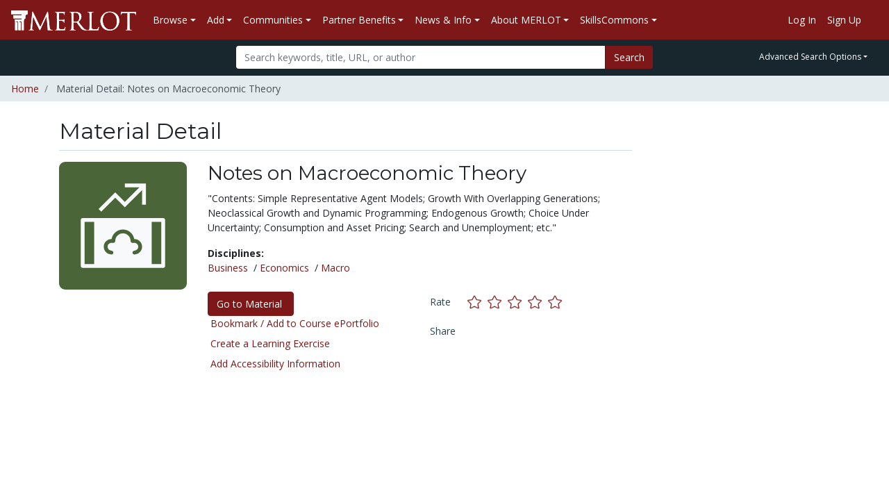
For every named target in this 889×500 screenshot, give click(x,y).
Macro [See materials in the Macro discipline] (335, 267)
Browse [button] (170, 19)
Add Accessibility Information (275, 363)
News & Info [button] (443, 19)
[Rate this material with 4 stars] (538, 301)
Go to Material (251, 303)
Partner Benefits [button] (359, 19)
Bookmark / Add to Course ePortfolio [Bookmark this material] (294, 323)
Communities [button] (273, 19)
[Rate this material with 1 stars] (477, 301)
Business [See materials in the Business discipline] (228, 267)
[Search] (420, 57)
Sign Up (844, 19)
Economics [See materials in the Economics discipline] (284, 267)
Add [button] (215, 19)
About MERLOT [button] (526, 19)
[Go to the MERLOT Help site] (872, 20)
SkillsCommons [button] (614, 19)
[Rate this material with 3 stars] (518, 301)
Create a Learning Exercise (270, 343)
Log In (802, 19)
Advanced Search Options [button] (810, 56)
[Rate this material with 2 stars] (498, 301)
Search (629, 57)
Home (25, 88)
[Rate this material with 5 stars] (556, 301)
